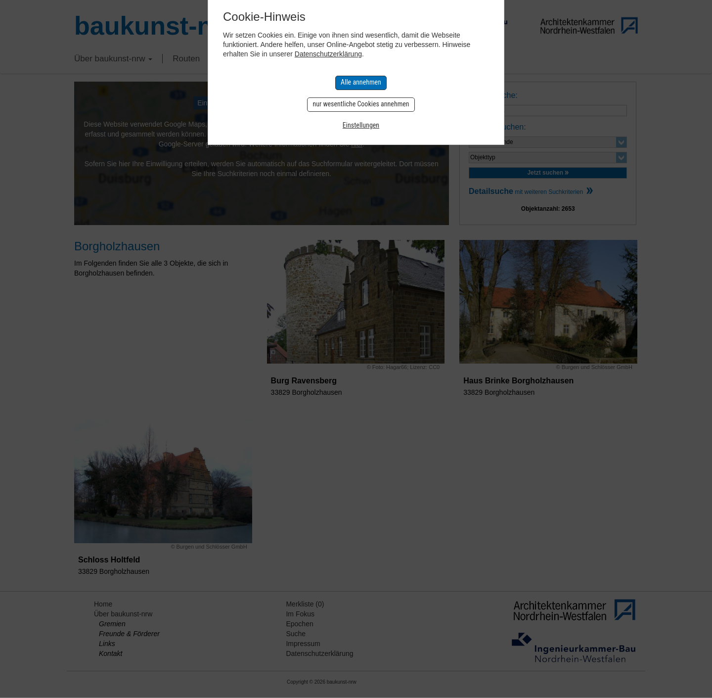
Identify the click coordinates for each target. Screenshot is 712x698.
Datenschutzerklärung (328, 54)
